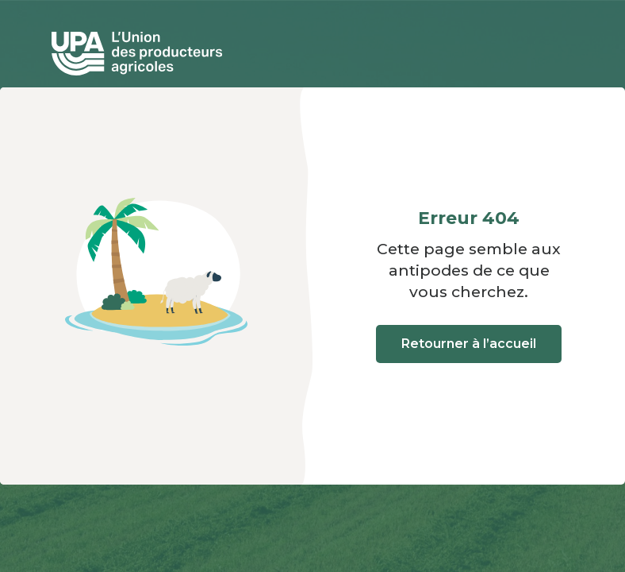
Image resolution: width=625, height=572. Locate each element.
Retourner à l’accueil (468, 343)
